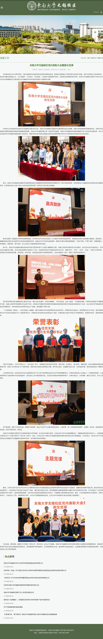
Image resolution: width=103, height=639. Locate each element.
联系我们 (97, 12)
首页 (88, 58)
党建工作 (100, 58)
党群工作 (94, 58)
